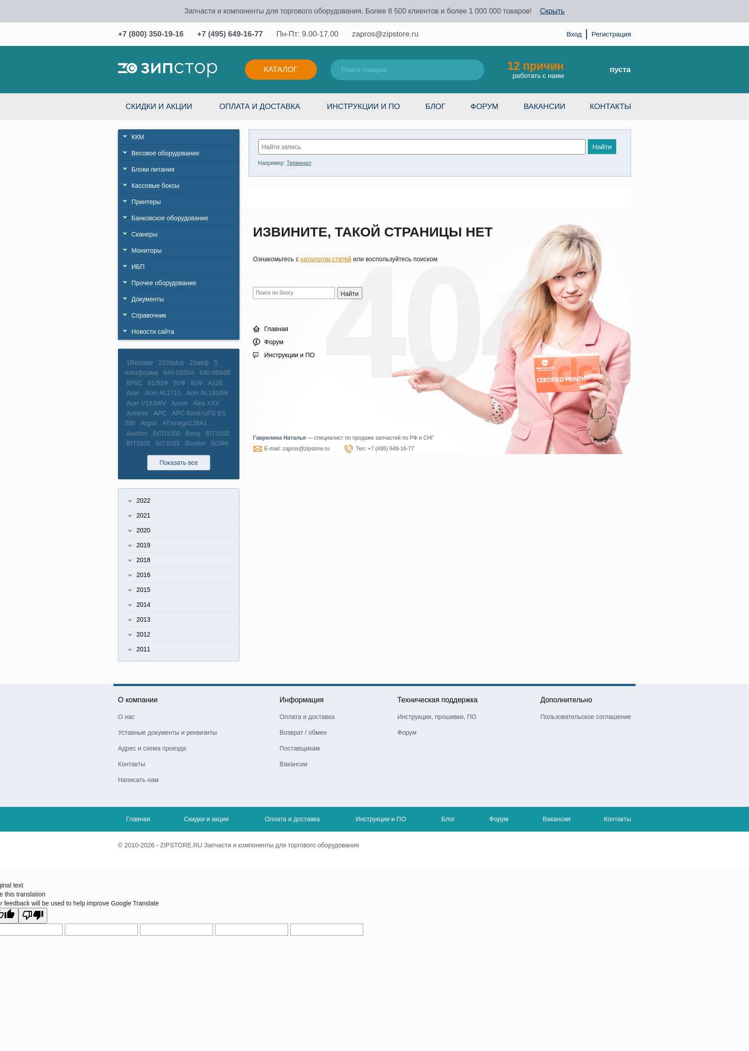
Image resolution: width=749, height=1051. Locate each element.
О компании (138, 700)
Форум (484, 106)
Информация (302, 700)
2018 (143, 560)
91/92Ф (158, 383)
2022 (143, 500)
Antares (137, 413)
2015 (143, 589)
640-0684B (214, 372)
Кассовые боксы (155, 185)
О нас (126, 716)
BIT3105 (138, 443)
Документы (147, 299)
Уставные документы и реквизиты (167, 732)
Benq (192, 433)
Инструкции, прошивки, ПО (437, 716)
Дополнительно (566, 700)
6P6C (134, 383)
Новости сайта (152, 331)
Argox (148, 423)
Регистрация (611, 34)
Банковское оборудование (169, 218)
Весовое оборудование (165, 153)
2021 (143, 515)
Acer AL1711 (163, 392)
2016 (143, 574)
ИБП (137, 266)
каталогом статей (326, 259)
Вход (574, 34)
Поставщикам (300, 748)
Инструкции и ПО (363, 106)
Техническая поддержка (437, 700)
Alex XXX (206, 403)
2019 (143, 545)
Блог (435, 106)
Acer (133, 392)
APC (160, 413)
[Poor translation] (32, 916)
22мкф (199, 362)
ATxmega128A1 (184, 423)
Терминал (298, 163)
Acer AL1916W (207, 392)
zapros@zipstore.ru (385, 34)
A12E (215, 383)
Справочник (148, 315)
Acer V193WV (146, 403)
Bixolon (195, 443)
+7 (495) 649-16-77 (230, 34)
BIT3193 (168, 443)
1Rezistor (139, 362)
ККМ (137, 137)
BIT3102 (218, 433)
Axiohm (137, 433)
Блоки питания (153, 169)
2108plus (171, 362)
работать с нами (535, 69)
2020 (143, 530)
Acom (179, 403)
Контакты (610, 106)
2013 (143, 619)
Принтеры (146, 201)
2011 (143, 649)
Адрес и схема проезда (152, 748)
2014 (143, 604)
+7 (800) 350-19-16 (151, 34)
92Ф (197, 383)
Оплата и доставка (259, 106)
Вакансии (544, 106)
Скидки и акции (159, 106)
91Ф (179, 383)
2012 (143, 634)
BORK (220, 443)
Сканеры (144, 234)
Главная (276, 328)
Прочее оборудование (163, 283)
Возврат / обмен (303, 732)
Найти (602, 146)
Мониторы (146, 250)
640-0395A (178, 372)
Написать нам (138, 779)
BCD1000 (166, 433)
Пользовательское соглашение (585, 716)
